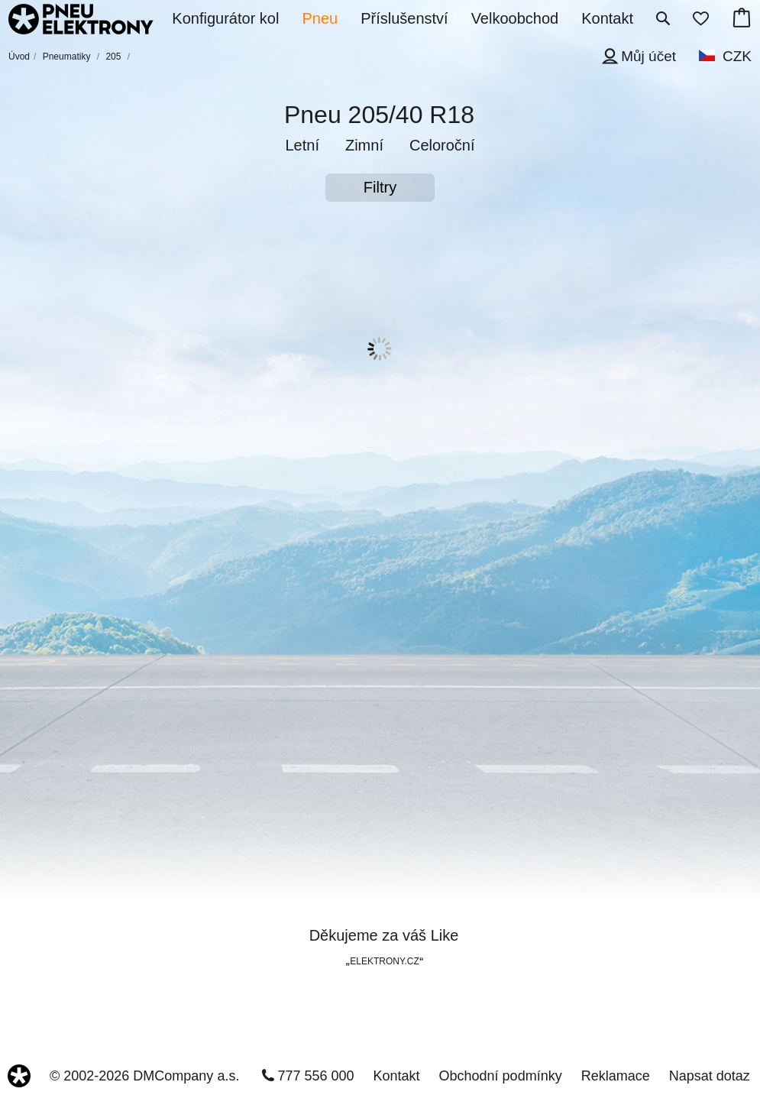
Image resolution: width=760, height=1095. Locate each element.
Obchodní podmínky (500, 1076)
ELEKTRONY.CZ (384, 961)
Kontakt (397, 1076)
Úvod (19, 56)
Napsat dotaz (709, 1076)
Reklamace (615, 1076)
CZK (737, 56)
